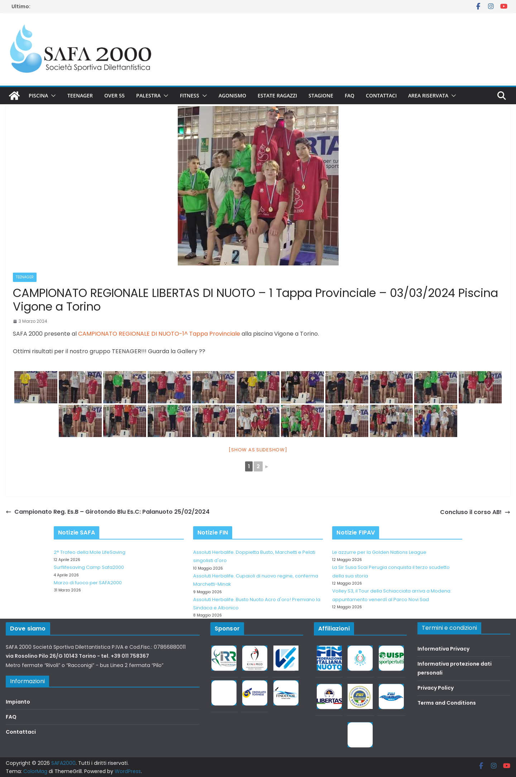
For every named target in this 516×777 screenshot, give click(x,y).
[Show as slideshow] (258, 449)
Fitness (189, 95)
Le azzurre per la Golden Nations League (379, 552)
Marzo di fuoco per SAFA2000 (88, 582)
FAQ (349, 95)
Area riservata (428, 95)
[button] (52, 96)
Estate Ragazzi (277, 95)
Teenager (80, 95)
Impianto (18, 701)
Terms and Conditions (446, 702)
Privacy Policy (435, 687)
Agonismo (232, 95)
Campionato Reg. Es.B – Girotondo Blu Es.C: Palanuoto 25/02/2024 (108, 512)
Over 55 (114, 95)
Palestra (148, 95)
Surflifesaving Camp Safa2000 (89, 567)
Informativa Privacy (443, 648)
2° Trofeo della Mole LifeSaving (89, 552)
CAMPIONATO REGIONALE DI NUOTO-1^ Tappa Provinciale (159, 334)
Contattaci (381, 95)
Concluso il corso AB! (475, 512)
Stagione (321, 95)
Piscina (38, 95)
